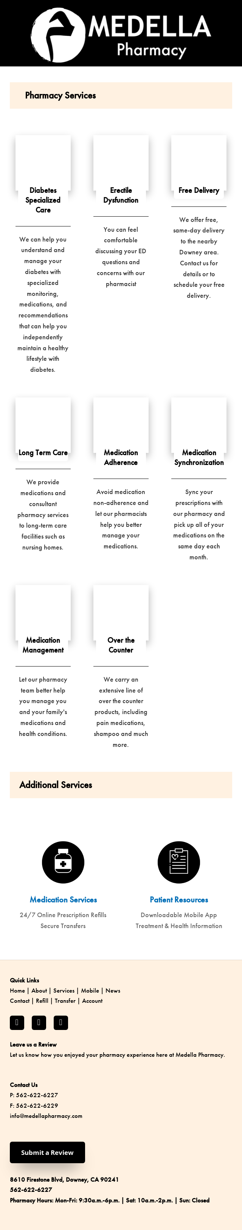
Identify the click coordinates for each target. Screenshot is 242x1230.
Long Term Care (43, 452)
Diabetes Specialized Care (42, 200)
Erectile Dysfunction (120, 195)
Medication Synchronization (199, 457)
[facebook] (17, 1023)
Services (63, 990)
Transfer (65, 1000)
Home (17, 990)
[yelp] (61, 1023)
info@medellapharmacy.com (46, 1115)
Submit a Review (47, 1152)
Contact (19, 1000)
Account (92, 1000)
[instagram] (39, 1023)
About (39, 990)
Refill (42, 1000)
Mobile (90, 990)
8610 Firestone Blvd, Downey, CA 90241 (64, 1179)
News (112, 990)
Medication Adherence (121, 457)
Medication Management (43, 645)
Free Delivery (198, 190)
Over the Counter (121, 645)
